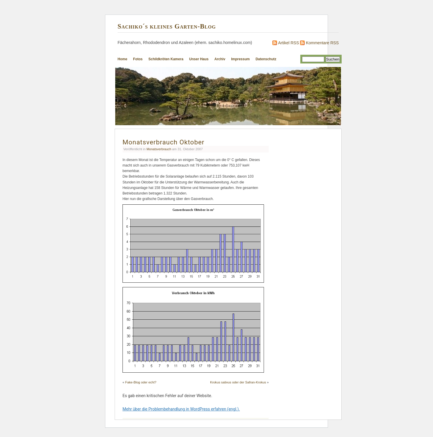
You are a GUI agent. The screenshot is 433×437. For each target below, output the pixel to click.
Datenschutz (265, 59)
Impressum (240, 59)
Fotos (138, 59)
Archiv (219, 59)
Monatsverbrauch (158, 149)
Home (122, 59)
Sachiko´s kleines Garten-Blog (167, 26)
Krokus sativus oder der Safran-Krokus (238, 382)
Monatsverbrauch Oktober (163, 142)
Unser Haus (199, 59)
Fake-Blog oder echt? (140, 382)
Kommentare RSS (322, 42)
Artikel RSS (288, 42)
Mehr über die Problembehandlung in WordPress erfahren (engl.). (181, 409)
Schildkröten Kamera (165, 59)
